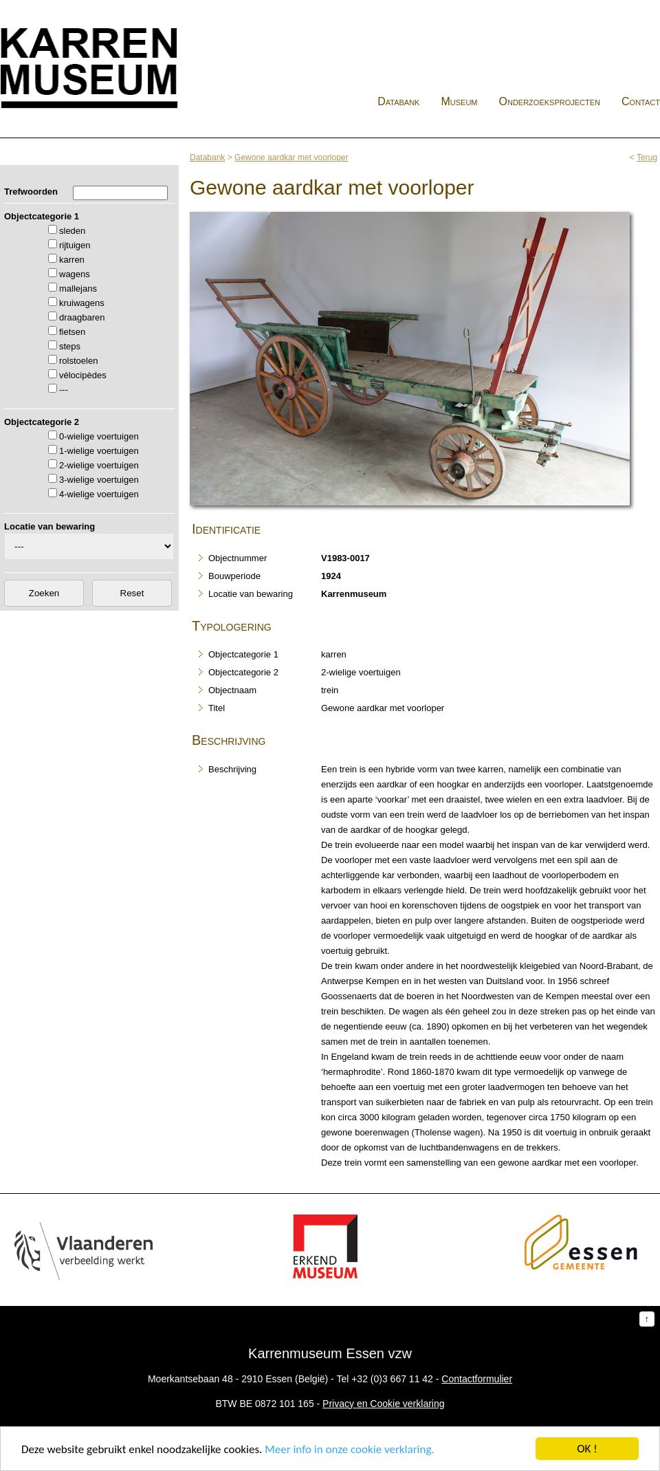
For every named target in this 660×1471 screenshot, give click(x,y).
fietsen (72, 332)
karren (72, 259)
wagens (74, 274)
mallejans (78, 288)
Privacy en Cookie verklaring (383, 1403)
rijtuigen (75, 245)
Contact (641, 101)
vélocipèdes (83, 375)
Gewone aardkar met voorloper (291, 157)
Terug (647, 157)
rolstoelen (78, 361)
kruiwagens (81, 303)
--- (63, 389)
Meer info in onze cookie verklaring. (349, 1449)
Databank (398, 101)
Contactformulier (476, 1378)
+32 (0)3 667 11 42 (392, 1378)
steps (69, 346)
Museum (459, 101)
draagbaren (82, 317)
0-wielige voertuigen (99, 436)
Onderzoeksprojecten (550, 101)
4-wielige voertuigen (99, 494)
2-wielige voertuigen (99, 465)
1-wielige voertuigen (99, 451)
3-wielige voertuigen (99, 480)
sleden (72, 231)
